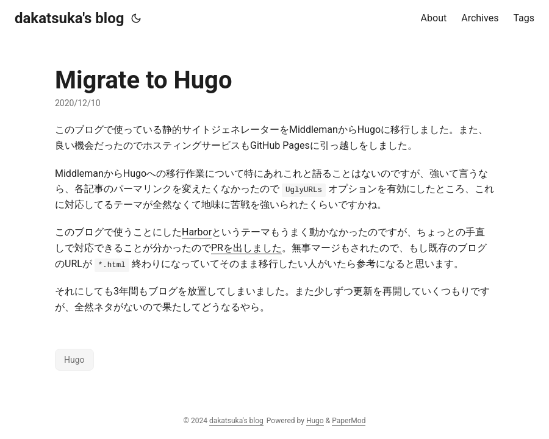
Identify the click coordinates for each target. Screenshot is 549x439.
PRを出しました (246, 248)
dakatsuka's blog (69, 18)
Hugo (74, 360)
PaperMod (348, 420)
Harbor (197, 232)
